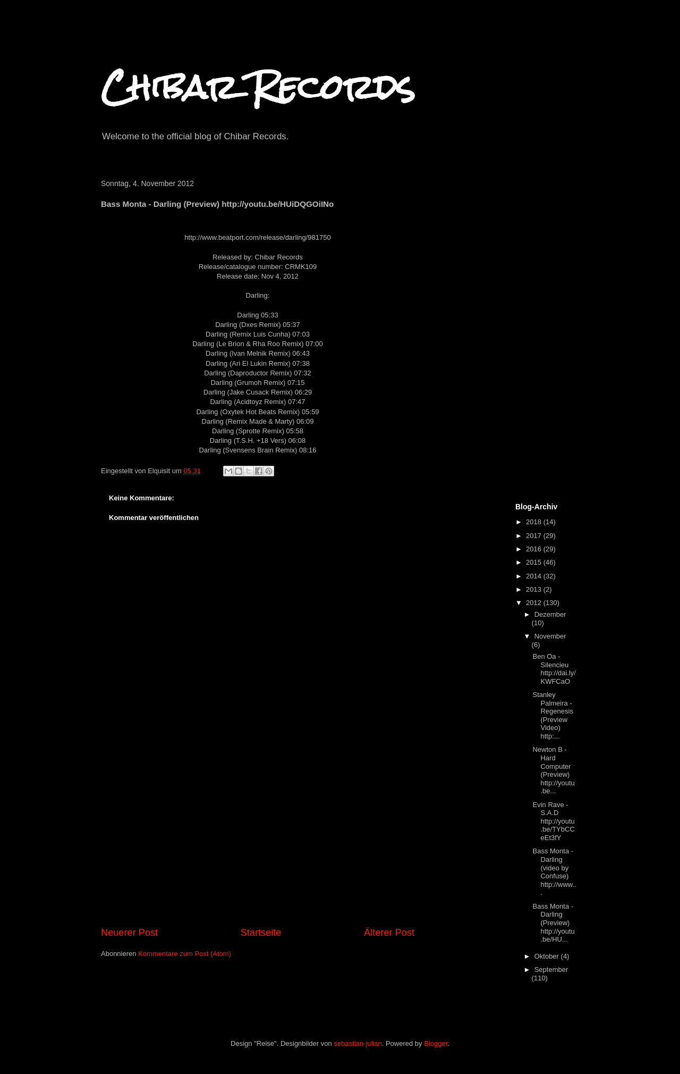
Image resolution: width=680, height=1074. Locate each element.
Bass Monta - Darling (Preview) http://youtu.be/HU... (553, 922)
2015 (534, 562)
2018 (534, 522)
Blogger (435, 1043)
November (550, 636)
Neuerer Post (129, 932)
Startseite (261, 932)
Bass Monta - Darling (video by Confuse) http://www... (554, 871)
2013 (534, 589)
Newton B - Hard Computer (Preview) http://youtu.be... (553, 770)
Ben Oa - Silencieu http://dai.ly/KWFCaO (553, 668)
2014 (534, 576)
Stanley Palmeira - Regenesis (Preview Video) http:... (552, 715)
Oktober (547, 956)
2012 (534, 603)
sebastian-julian (357, 1043)
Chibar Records (258, 86)
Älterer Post (389, 932)
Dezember (550, 614)
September (551, 970)
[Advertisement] (257, 845)
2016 (534, 549)
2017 (534, 536)
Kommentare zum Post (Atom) (184, 954)
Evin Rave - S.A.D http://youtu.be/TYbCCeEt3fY (553, 821)
